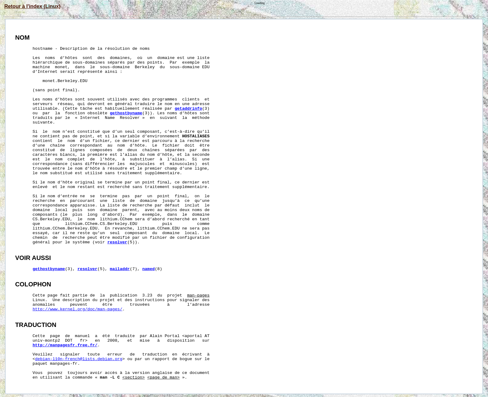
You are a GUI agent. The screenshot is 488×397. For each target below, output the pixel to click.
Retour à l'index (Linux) (32, 6)
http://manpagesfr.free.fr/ (65, 345)
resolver (117, 242)
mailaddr (120, 269)
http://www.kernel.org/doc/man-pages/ (77, 309)
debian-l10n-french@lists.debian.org (78, 359)
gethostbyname (126, 113)
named (148, 269)
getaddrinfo (188, 108)
